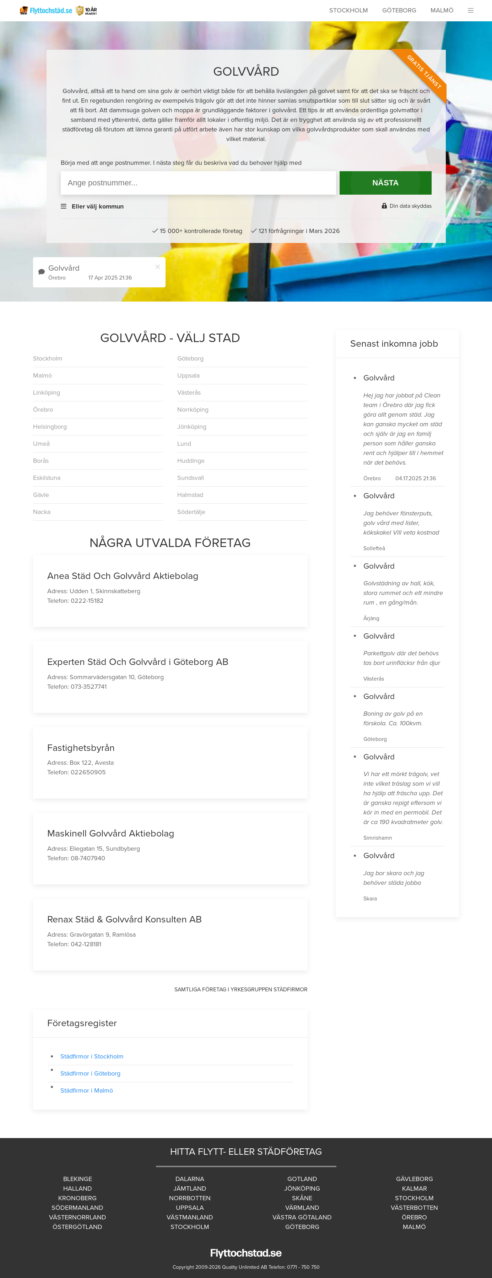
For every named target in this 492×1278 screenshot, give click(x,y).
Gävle (41, 495)
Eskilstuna (46, 478)
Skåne (302, 1198)
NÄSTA (385, 182)
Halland (77, 1188)
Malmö (442, 10)
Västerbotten (414, 1208)
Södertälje (191, 512)
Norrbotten (190, 1198)
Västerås (189, 392)
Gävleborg (414, 1179)
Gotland (302, 1179)
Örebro (43, 409)
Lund (184, 444)
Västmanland (190, 1217)
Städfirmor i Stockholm (92, 1056)
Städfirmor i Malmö (86, 1090)
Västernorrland (77, 1217)
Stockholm (348, 10)
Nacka (41, 512)
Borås (41, 461)
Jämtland (189, 1188)
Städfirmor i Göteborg (90, 1073)
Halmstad (190, 495)
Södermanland (77, 1208)
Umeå (41, 444)
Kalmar (414, 1188)
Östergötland (77, 1227)
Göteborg (399, 10)
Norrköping (193, 409)
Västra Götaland (302, 1217)
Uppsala (188, 375)
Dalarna (189, 1179)
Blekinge (77, 1179)
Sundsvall (190, 478)
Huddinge (191, 461)
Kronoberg (77, 1198)
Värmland (302, 1208)
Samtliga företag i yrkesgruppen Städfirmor (241, 989)
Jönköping (191, 426)
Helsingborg (50, 426)
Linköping (46, 392)
